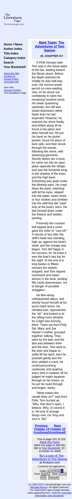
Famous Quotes (12, 90)
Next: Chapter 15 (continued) (58, 429)
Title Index (10, 53)
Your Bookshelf (14, 67)
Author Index (12, 48)
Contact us (9, 76)
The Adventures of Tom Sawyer (49, 46)
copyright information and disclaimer (53, 494)
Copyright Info (11, 81)
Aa (43, 473)
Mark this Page (50, 442)
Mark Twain (47, 42)
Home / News (12, 44)
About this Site (11, 73)
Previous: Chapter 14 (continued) (42, 429)
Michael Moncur (38, 487)
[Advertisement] (49, 19)
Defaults (54, 477)
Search (8, 62)
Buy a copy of (49, 457)
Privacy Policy (11, 79)
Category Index (13, 57)
